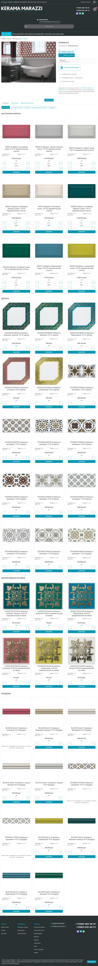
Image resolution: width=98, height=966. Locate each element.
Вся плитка (6, 107)
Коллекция (6, 103)
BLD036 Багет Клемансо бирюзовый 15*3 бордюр (16, 893)
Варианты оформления (27, 103)
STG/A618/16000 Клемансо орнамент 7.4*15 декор (16, 552)
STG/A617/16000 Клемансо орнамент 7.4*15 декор (49, 552)
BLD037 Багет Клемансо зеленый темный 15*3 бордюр (82, 838)
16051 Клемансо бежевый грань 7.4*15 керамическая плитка (49, 208)
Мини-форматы (17, 38)
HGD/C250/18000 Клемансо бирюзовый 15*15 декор (82, 334)
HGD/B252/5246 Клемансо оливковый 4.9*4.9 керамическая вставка (49, 668)
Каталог (9, 38)
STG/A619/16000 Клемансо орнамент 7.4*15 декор (81, 498)
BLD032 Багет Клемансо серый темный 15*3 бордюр (16, 784)
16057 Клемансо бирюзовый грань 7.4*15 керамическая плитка (49, 268)
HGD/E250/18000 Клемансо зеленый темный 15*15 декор (16, 334)
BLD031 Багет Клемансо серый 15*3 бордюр (49, 784)
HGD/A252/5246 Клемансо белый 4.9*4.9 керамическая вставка (81, 668)
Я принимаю (91, 961)
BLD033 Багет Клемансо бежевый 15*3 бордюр (81, 729)
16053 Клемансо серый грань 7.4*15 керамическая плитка (82, 149)
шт (16, 345)
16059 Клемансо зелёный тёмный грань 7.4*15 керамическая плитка (82, 208)
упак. (16, 165)
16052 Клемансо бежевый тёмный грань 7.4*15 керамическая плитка (16, 208)
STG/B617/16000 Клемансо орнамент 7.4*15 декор (81, 443)
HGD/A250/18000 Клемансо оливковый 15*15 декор (49, 389)
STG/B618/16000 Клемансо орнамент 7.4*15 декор (49, 443)
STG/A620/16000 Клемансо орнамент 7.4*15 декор (49, 498)
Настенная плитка (17, 107)
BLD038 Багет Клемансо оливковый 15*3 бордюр (49, 838)
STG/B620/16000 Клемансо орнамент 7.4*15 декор (81, 389)
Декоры (27, 107)
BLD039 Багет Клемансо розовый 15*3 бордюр (16, 729)
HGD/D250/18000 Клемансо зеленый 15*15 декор (49, 334)
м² (16, 160)
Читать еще (49, 100)
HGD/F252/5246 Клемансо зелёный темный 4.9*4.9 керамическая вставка (16, 613)
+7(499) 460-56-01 (82, 8)
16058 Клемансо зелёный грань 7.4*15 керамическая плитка (16, 268)
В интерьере (14, 103)
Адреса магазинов (58, 923)
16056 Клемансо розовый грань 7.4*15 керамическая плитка (16, 149)
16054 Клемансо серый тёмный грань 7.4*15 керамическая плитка (49, 149)
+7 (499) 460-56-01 (85, 88)
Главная (3, 38)
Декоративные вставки (39, 107)
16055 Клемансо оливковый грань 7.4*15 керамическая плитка (81, 268)
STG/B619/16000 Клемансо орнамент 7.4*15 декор (16, 443)
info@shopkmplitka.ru (59, 926)
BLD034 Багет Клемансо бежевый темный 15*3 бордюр (49, 729)
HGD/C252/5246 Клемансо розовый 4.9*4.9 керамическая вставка (16, 668)
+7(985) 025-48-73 (82, 10)
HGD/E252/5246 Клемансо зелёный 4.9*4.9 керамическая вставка (49, 613)
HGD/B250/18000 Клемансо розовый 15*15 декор (16, 389)
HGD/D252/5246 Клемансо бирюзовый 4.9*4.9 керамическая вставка (81, 613)
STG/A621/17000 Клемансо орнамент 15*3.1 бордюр (16, 838)
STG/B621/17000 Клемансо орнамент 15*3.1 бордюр (81, 784)
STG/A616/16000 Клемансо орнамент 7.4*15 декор (81, 552)
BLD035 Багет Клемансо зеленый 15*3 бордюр (49, 893)
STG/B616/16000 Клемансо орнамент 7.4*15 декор (16, 498)
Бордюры (52, 107)
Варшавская (43, 19)
